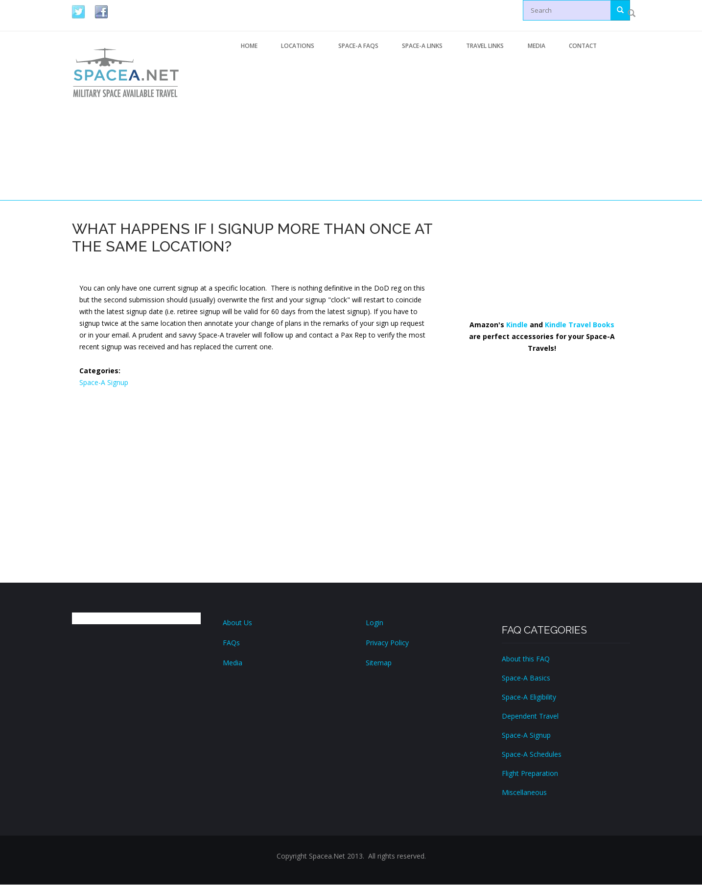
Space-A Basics (526, 678)
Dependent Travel (530, 716)
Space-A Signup (103, 382)
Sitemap (379, 663)
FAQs (231, 643)
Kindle (517, 325)
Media (541, 46)
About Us (237, 623)
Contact (588, 46)
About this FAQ (526, 659)
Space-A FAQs (360, 46)
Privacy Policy (387, 643)
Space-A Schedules (532, 754)
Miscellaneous (524, 792)
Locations (299, 46)
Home (249, 46)
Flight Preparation (530, 773)
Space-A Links (425, 46)
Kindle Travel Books (579, 325)
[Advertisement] (429, 128)
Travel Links (489, 46)
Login (374, 623)
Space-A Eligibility (529, 697)
